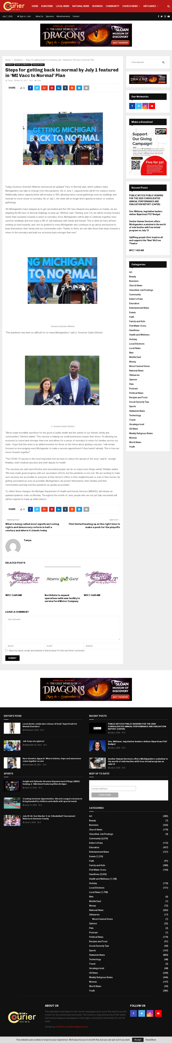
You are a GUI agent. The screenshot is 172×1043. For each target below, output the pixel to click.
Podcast (133, 388)
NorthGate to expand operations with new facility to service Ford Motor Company (62, 598)
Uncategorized (136, 424)
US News (133, 429)
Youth (132, 446)
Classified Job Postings (141, 290)
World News (135, 442)
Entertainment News (139, 308)
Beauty (132, 276)
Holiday (133, 339)
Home (35, 6)
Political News (136, 393)
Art (130, 272)
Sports (132, 406)
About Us (39, 16)
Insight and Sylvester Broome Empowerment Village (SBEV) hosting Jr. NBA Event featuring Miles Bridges (51, 782)
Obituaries (149, 6)
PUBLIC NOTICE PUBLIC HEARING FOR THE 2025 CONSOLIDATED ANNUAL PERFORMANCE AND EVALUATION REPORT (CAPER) (137, 726)
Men (131, 352)
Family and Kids (137, 321)
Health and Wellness (23, 65)
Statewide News (38, 65)
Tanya (10, 80)
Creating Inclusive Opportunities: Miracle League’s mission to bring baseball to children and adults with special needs (52, 800)
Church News (130, 6)
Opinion (133, 379)
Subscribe (47, 6)
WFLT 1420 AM (13, 595)
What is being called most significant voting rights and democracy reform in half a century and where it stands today (32, 527)
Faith (131, 317)
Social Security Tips (139, 402)
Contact (76, 16)
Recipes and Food (138, 397)
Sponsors (50, 16)
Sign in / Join (24, 16)
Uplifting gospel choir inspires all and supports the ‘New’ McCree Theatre (146, 240)
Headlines (10, 65)
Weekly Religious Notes (141, 433)
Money (132, 362)
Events (132, 312)
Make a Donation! (142, 121)
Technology (135, 415)
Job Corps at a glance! (33, 741)
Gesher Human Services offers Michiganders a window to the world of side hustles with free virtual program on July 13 (138, 761)
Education (134, 303)
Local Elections (136, 344)
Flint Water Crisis (137, 326)
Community (112, 6)
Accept (137, 1040)
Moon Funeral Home (139, 366)
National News (80, 6)
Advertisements (63, 16)
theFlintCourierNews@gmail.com (72, 1027)
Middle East (135, 357)
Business (97, 6)
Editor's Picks (136, 299)
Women (133, 438)
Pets (131, 384)
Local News (62, 6)
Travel (132, 420)
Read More (151, 1040)
